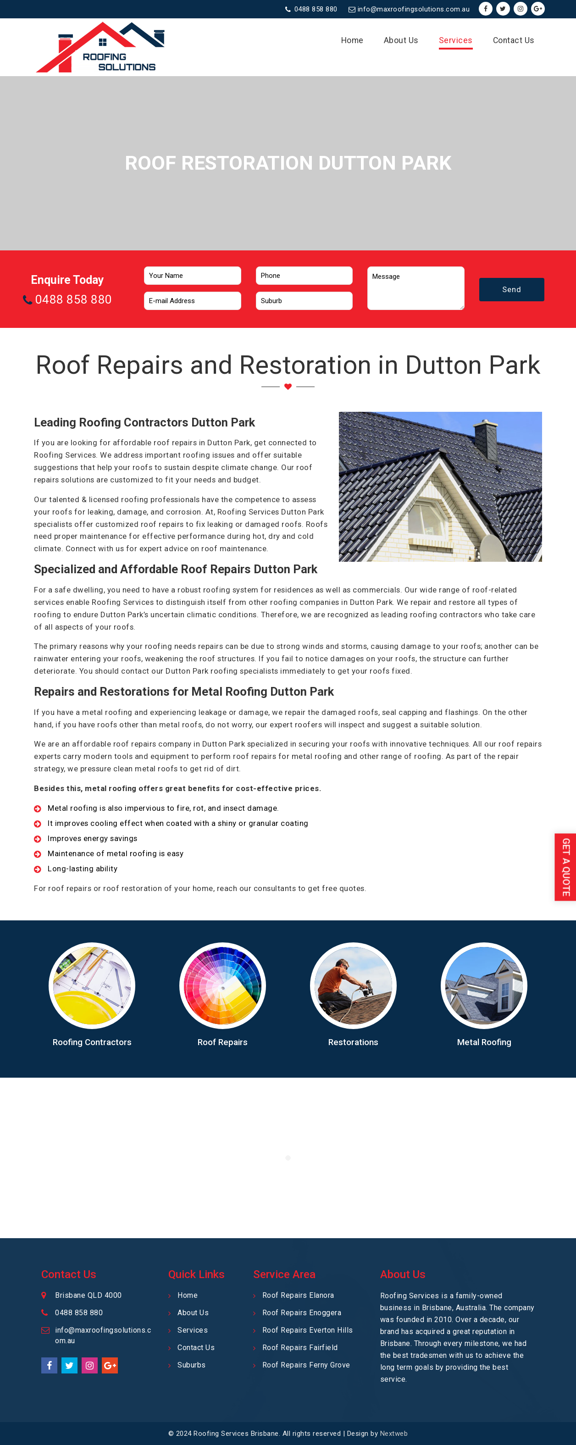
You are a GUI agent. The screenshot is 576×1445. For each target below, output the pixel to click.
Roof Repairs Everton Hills (307, 1330)
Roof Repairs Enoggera (302, 1312)
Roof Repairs (223, 1042)
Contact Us (514, 40)
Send (511, 289)
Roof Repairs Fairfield (300, 1347)
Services (456, 40)
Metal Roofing (484, 1042)
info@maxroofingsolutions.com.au (414, 9)
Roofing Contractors (92, 1042)
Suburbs (191, 1365)
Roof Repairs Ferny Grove (306, 1365)
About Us (401, 40)
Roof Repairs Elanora (298, 1295)
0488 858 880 (316, 9)
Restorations (353, 1042)
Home (352, 40)
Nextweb (394, 1433)
